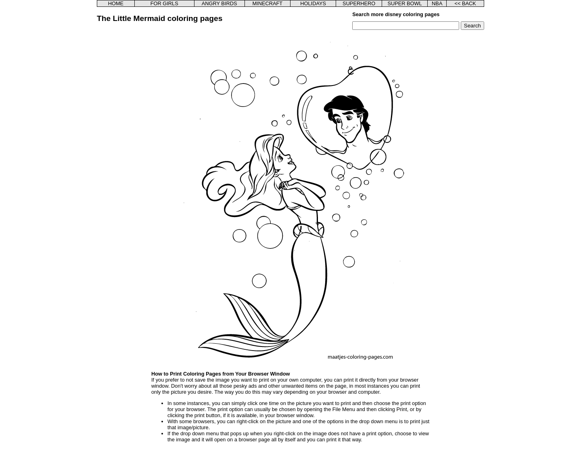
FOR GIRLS (164, 3)
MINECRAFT (267, 3)
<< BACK (465, 3)
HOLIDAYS (313, 3)
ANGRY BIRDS (219, 3)
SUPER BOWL (404, 3)
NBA (437, 3)
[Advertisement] (138, 151)
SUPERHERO (359, 3)
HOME (115, 3)
